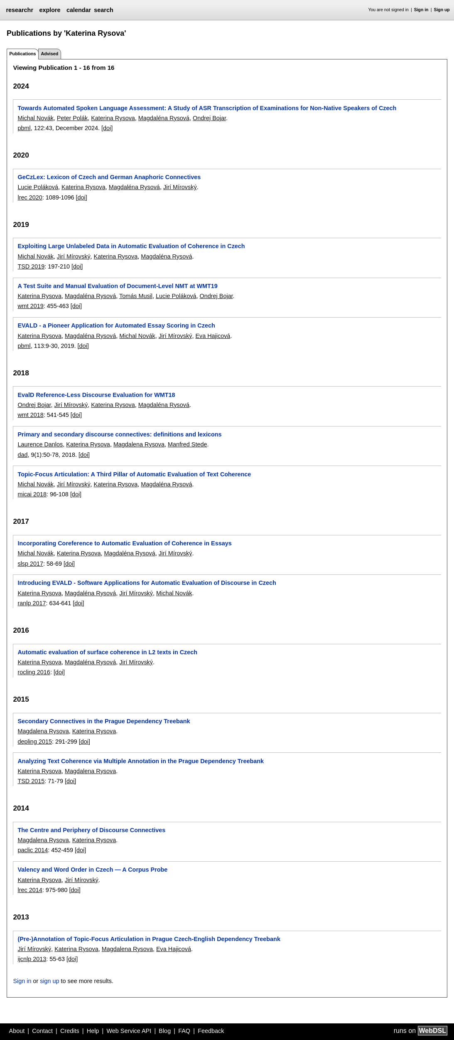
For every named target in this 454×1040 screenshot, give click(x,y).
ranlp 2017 (31, 603)
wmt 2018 (30, 415)
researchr (19, 10)
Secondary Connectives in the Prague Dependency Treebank (103, 721)
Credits (69, 1031)
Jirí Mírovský (180, 187)
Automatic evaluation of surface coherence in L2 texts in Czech (107, 652)
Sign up (442, 9)
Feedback (211, 1031)
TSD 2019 (30, 266)
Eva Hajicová (212, 336)
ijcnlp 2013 (31, 959)
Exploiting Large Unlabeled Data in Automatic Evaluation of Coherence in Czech (131, 246)
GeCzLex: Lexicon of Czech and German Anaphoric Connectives (109, 177)
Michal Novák (35, 118)
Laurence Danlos (40, 444)
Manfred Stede (187, 444)
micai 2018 (32, 494)
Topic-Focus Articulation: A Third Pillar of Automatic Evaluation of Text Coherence (134, 474)
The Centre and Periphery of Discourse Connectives (91, 830)
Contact (42, 1031)
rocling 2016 (33, 672)
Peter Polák (72, 118)
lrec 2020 (29, 197)
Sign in (421, 9)
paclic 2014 (32, 850)
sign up (49, 981)
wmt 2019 (30, 306)
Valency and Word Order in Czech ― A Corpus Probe (92, 869)
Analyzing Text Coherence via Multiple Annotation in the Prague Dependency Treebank (140, 761)
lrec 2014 (29, 890)
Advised (49, 53)
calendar (78, 10)
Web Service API (128, 1031)
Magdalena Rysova (138, 444)
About (17, 1031)
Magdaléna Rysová (163, 118)
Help (93, 1031)
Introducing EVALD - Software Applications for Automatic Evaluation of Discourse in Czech (146, 582)
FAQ (184, 1031)
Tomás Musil (135, 296)
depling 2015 (34, 741)
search (103, 10)
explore (49, 10)
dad (22, 454)
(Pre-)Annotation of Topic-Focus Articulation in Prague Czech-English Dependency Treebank (148, 939)
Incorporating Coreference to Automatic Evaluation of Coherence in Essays (124, 543)
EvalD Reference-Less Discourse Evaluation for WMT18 (96, 395)
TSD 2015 (30, 781)
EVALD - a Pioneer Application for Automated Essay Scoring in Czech (116, 325)
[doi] (107, 128)
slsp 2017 (30, 563)
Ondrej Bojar (209, 118)
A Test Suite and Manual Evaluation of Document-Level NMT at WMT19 (117, 286)
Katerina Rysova (113, 118)
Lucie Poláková (37, 187)
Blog (165, 1031)
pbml (23, 128)
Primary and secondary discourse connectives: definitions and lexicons (119, 434)
